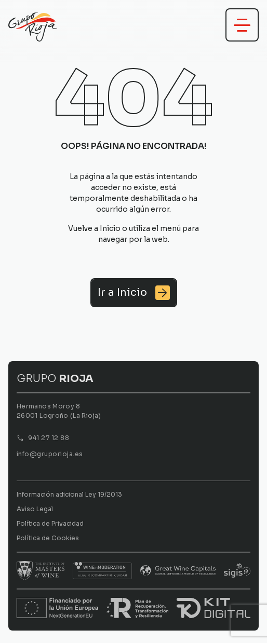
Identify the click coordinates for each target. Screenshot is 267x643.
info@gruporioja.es (50, 454)
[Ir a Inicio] (133, 292)
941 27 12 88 (48, 438)
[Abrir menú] (242, 25)
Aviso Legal (35, 509)
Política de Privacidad (50, 523)
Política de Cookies (48, 538)
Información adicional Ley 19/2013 (69, 494)
